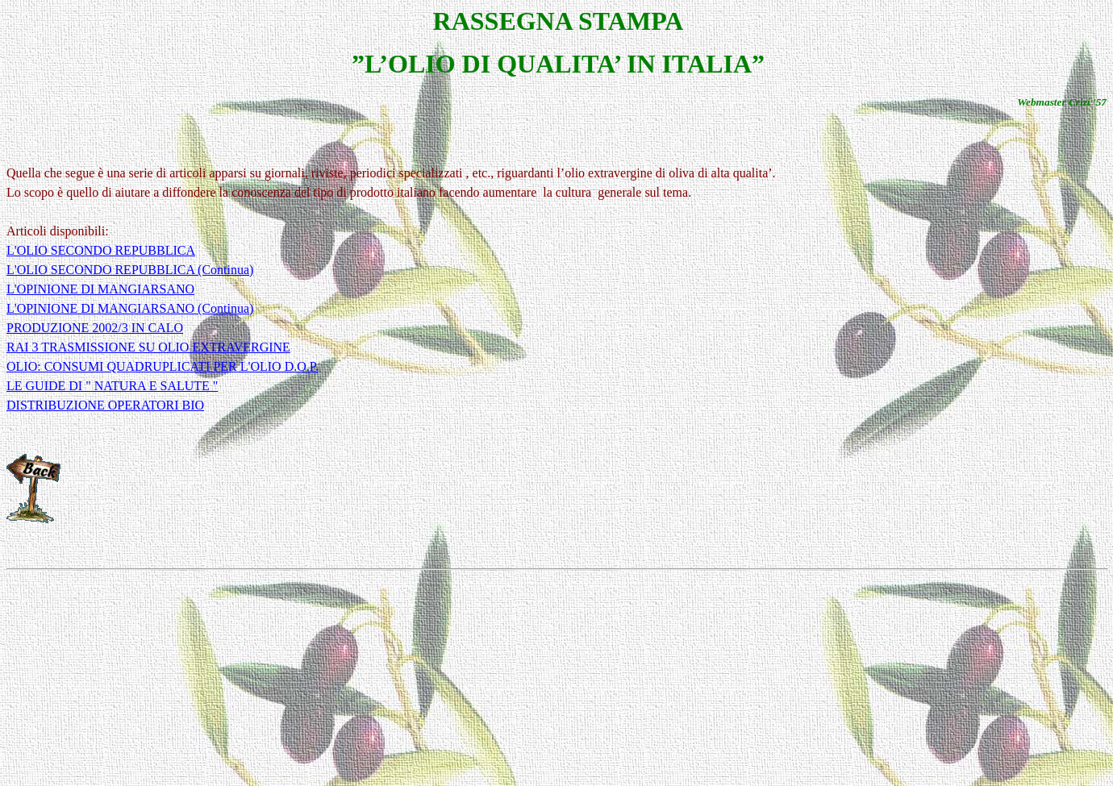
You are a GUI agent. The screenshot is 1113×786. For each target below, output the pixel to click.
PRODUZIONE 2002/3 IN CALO (94, 328)
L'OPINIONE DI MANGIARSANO (100, 289)
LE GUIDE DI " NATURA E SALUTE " (112, 386)
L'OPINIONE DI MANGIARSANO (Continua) (129, 308)
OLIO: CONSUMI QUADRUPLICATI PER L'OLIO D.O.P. (162, 366)
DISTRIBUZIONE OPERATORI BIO (105, 405)
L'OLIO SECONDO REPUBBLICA (100, 250)
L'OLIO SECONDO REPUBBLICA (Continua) (129, 270)
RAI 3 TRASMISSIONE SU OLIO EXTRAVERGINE (148, 347)
